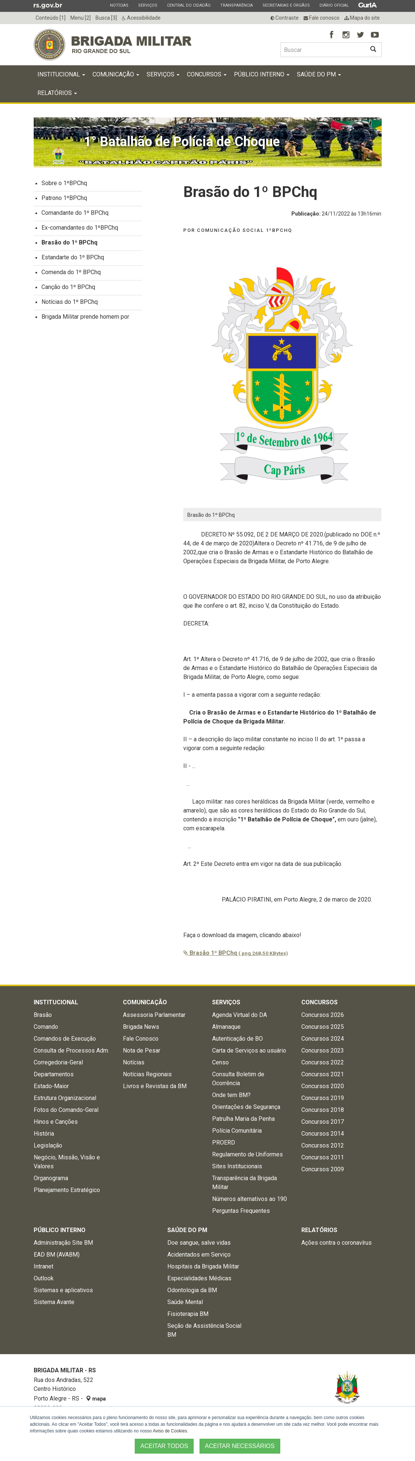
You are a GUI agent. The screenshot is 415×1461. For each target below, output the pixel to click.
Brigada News (141, 1028)
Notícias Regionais (147, 1076)
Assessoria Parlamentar (154, 1017)
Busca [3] (106, 18)
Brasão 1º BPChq (235, 955)
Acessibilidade (141, 18)
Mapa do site (362, 18)
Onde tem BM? (231, 1097)
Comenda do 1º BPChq (71, 274)
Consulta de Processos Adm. (71, 1052)
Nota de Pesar (141, 1052)
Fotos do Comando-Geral (66, 1112)
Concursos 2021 (322, 1076)
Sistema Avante (54, 1304)
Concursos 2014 (322, 1135)
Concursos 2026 (322, 1017)
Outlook (44, 1280)
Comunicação (116, 76)
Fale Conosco (140, 1040)
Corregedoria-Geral (58, 1064)
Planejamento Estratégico (67, 1192)
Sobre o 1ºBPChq (64, 185)
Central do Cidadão (189, 5)
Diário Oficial (334, 5)
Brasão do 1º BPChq (69, 244)
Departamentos (54, 1076)
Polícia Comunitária (237, 1132)
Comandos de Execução (65, 1040)
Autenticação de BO (237, 1040)
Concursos (207, 76)
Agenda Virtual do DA (239, 1017)
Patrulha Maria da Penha (243, 1121)
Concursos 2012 (322, 1147)
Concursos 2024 (322, 1040)
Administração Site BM (63, 1244)
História (44, 1135)
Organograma (51, 1180)
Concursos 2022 (322, 1064)
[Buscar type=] (323, 49)
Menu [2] (80, 18)
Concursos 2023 (322, 1052)
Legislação (48, 1147)
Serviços (147, 5)
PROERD (223, 1144)
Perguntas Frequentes (241, 1213)
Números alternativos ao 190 (249, 1201)
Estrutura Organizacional (65, 1100)
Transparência (236, 5)
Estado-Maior (51, 1088)
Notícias (119, 5)
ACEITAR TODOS (164, 1446)
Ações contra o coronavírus (336, 1244)
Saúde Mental (185, 1304)
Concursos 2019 (322, 1100)
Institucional (61, 76)
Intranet (43, 1268)
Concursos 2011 (322, 1159)
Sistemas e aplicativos (63, 1292)
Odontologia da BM (192, 1292)
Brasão (43, 1017)
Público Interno (262, 76)
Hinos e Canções (56, 1123)
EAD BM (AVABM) (57, 1256)
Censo (220, 1064)
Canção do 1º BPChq (68, 289)
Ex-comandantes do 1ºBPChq (79, 229)
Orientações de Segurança (246, 1109)
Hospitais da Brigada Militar (203, 1268)
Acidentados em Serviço (199, 1256)
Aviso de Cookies (170, 1431)
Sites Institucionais (237, 1168)
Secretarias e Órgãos (286, 5)
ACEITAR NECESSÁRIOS (240, 1446)
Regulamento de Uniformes (247, 1156)
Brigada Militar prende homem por (85, 318)
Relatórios (57, 95)
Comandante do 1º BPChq (74, 215)
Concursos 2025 (322, 1028)
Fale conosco (321, 18)
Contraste (285, 18)
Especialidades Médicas (199, 1280)
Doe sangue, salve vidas (199, 1244)
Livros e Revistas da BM (155, 1088)
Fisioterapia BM (187, 1316)
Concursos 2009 (322, 1171)
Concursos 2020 (322, 1088)
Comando (46, 1028)
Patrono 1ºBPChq (64, 200)
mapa (96, 1401)
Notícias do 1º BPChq (69, 304)
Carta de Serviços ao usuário (249, 1052)
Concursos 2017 (322, 1123)
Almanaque (226, 1028)
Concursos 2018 (322, 1112)
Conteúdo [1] (51, 18)
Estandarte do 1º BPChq (72, 259)
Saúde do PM (319, 76)
